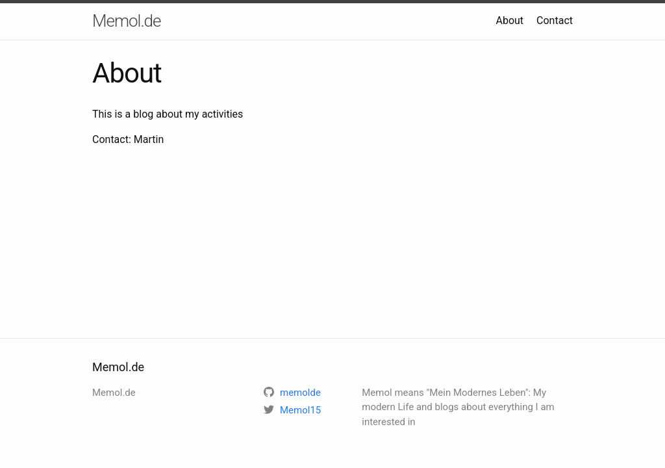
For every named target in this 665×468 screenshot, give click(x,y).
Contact (554, 20)
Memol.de (126, 21)
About (509, 20)
